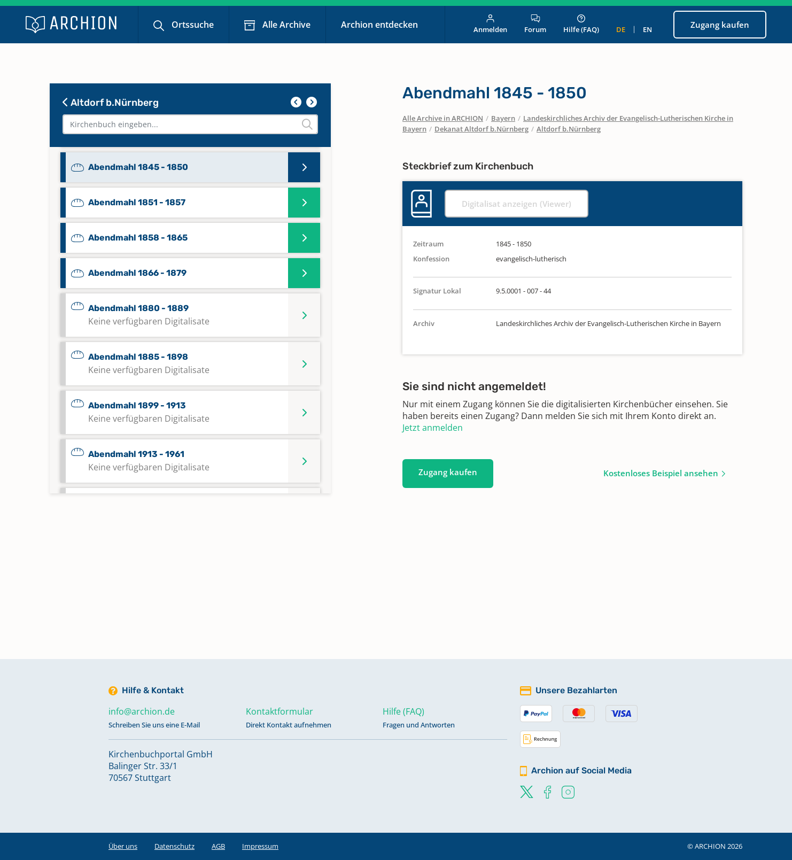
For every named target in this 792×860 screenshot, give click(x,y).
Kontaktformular (279, 711)
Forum (535, 24)
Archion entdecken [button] (380, 24)
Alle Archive (285, 24)
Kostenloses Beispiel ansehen (660, 473)
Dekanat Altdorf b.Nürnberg (481, 129)
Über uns (122, 846)
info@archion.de (141, 711)
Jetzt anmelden (432, 427)
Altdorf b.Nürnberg (111, 103)
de (620, 29)
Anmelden (490, 24)
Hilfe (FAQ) (581, 24)
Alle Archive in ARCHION (442, 118)
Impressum (260, 846)
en (647, 29)
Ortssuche (191, 24)
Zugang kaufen (719, 24)
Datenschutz (174, 846)
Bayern (503, 118)
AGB (218, 846)
